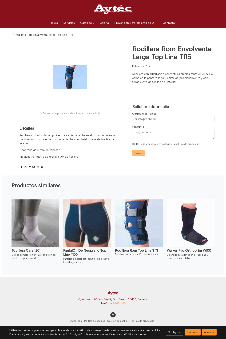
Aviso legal (76, 321)
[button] (87, 23)
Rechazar (192, 332)
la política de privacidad (186, 144)
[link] (113, 9)
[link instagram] (113, 314)
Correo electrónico (144, 113)
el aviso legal (163, 144)
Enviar (139, 153)
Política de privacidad (142, 321)
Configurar (174, 332)
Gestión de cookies (118, 321)
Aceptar (209, 332)
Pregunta (138, 126)
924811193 (119, 303)
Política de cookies (94, 321)
